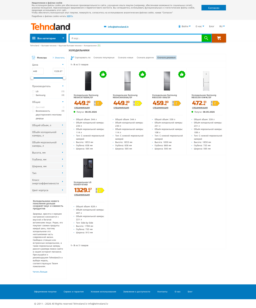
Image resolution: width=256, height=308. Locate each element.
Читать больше (40, 271)
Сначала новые (125, 57)
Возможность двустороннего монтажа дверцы (50, 114)
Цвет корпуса (40, 190)
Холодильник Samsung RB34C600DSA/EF (125, 96)
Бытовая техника (48, 45)
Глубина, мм (39, 159)
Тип (34, 173)
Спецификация (82, 108)
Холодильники (92, 45)
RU (221, 26)
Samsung (50, 95)
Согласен (213, 7)
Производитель (41, 86)
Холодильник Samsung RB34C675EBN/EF (86, 96)
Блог (211, 26)
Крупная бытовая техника (70, 45)
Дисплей (50, 107)
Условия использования (103, 291)
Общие (36, 102)
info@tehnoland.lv (118, 26)
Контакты (162, 291)
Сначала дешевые (166, 57)
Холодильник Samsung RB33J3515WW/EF (204, 96)
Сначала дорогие (145, 57)
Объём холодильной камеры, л (44, 133)
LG (50, 91)
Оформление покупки (45, 291)
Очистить (59, 57)
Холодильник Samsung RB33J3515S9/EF (164, 96)
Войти (185, 26)
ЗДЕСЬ (70, 16)
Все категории (44, 38)
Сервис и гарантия (74, 291)
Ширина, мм (39, 166)
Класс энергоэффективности (45, 181)
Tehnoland (34, 45)
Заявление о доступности (136, 291)
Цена (35, 64)
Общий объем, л (41, 125)
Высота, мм (39, 152)
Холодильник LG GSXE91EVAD (82, 183)
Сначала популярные (104, 57)
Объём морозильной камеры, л (44, 143)
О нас (199, 26)
